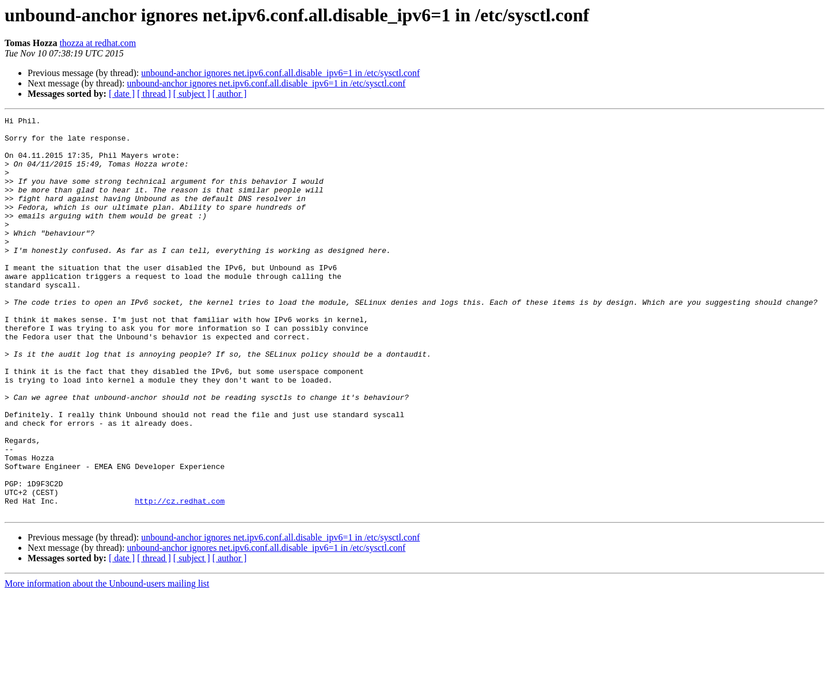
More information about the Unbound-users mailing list (107, 663)
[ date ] (122, 94)
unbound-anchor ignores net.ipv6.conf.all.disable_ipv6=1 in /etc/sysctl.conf (280, 73)
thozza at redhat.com (97, 43)
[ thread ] (154, 94)
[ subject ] (191, 94)
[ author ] (229, 94)
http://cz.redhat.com (180, 578)
